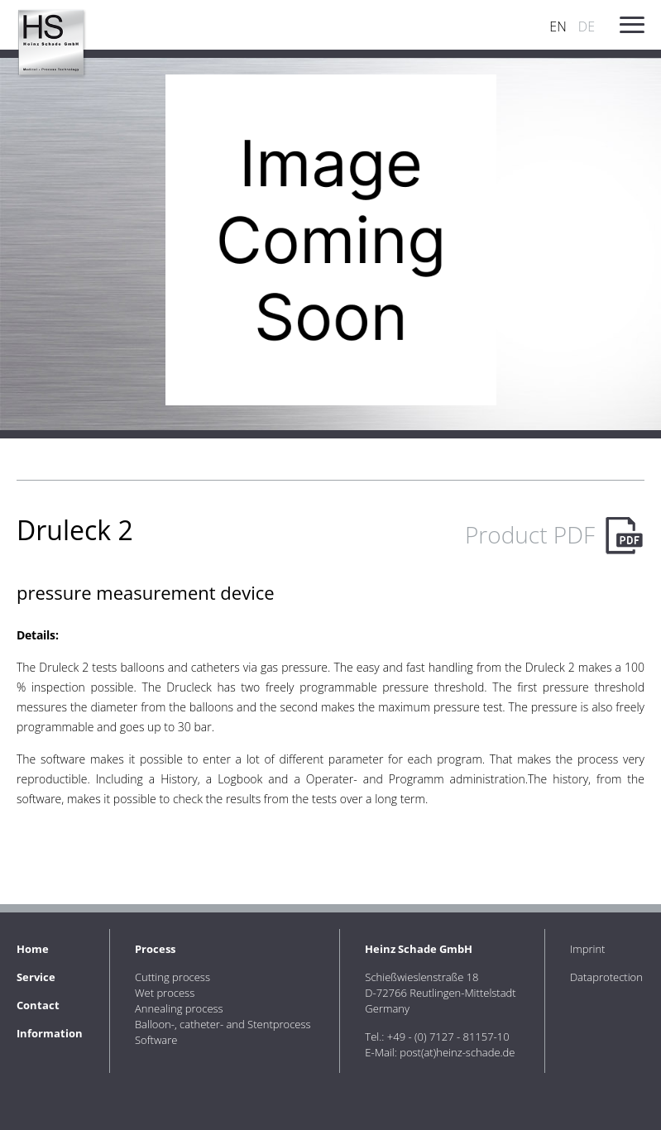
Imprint (588, 948)
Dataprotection (606, 977)
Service (36, 977)
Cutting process (172, 977)
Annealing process (179, 1008)
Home (33, 948)
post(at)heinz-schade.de (457, 1052)
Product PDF (530, 534)
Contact (38, 1005)
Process (155, 948)
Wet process (164, 992)
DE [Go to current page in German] (586, 26)
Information (50, 1033)
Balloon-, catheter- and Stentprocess (223, 1024)
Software (156, 1039)
